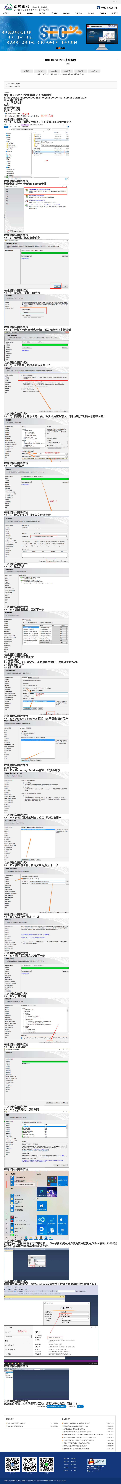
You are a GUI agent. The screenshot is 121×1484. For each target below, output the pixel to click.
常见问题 (80, 71)
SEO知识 (54, 71)
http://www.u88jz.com (97, 1471)
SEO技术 (18, 13)
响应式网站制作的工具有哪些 (56, 1406)
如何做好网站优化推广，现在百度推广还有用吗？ (78, 1432)
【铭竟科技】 (46, 74)
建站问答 (94, 71)
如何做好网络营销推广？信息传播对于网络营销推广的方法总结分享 (83, 1434)
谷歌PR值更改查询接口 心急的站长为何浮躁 (77, 1443)
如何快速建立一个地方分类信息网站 (74, 1429)
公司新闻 (26, 71)
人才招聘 (91, 13)
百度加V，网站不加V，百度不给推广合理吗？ (77, 1423)
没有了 (80, 1406)
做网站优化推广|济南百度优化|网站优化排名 (76, 1448)
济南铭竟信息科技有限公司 (11, 1480)
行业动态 (40, 71)
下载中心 (79, 13)
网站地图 (59, 1480)
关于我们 (54, 13)
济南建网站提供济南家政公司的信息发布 (75, 1446)
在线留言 (103, 13)
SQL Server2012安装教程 (15, 1426)
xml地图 (64, 1480)
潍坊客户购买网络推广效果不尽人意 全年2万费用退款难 (80, 1437)
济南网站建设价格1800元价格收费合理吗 (76, 1426)
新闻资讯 (42, 13)
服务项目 (30, 13)
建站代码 (67, 71)
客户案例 (66, 13)
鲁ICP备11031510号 (51, 1480)
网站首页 (6, 13)
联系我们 (115, 13)
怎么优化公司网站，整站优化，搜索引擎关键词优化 (79, 1440)
